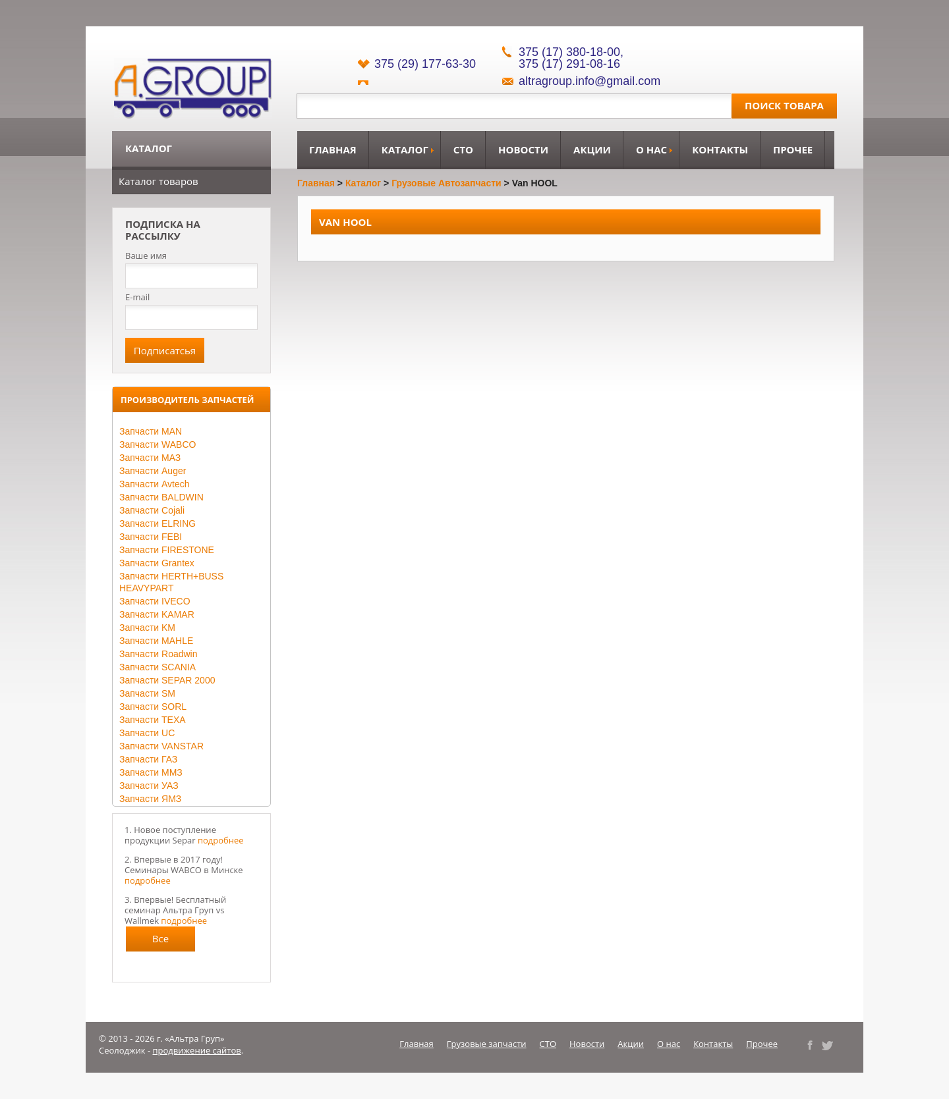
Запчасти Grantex (156, 563)
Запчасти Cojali (152, 510)
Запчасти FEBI (150, 536)
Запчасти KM (147, 627)
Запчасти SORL (153, 706)
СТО (463, 149)
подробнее (221, 840)
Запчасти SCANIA (157, 667)
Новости (523, 149)
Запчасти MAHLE (156, 640)
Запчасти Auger (152, 471)
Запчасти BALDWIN (161, 497)
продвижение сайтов (197, 1050)
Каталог (405, 149)
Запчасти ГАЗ (148, 759)
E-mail (137, 297)
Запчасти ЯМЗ (150, 798)
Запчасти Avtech (154, 484)
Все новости (161, 942)
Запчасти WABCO (157, 444)
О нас (651, 149)
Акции (592, 149)
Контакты (720, 149)
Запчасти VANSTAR (161, 746)
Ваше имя (146, 255)
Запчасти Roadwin (158, 654)
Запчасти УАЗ (149, 785)
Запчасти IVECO (154, 601)
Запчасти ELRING (157, 523)
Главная (333, 149)
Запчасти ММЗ (151, 772)
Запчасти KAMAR (156, 614)
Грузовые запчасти (487, 1044)
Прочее (793, 149)
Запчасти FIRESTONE (166, 550)
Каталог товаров (158, 181)
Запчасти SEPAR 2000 (167, 680)
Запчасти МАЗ (150, 457)
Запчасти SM (147, 693)
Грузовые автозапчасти (446, 183)
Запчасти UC (147, 733)
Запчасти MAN (150, 431)
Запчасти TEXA (152, 719)
